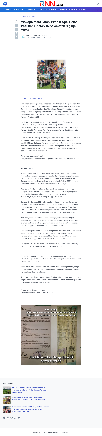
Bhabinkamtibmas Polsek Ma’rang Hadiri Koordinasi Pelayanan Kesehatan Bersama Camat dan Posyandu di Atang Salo (30, 409)
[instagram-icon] (8, 418)
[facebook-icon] (4, 418)
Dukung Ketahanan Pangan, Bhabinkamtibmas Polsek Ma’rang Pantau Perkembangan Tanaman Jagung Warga (29, 390)
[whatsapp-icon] (15, 418)
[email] (16, 37)
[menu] (5, 4)
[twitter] (16, 29)
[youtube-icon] (11, 418)
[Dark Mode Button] (98, 4)
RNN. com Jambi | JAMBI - (34, 99)
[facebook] (16, 25)
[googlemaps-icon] (19, 418)
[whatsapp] (16, 33)
